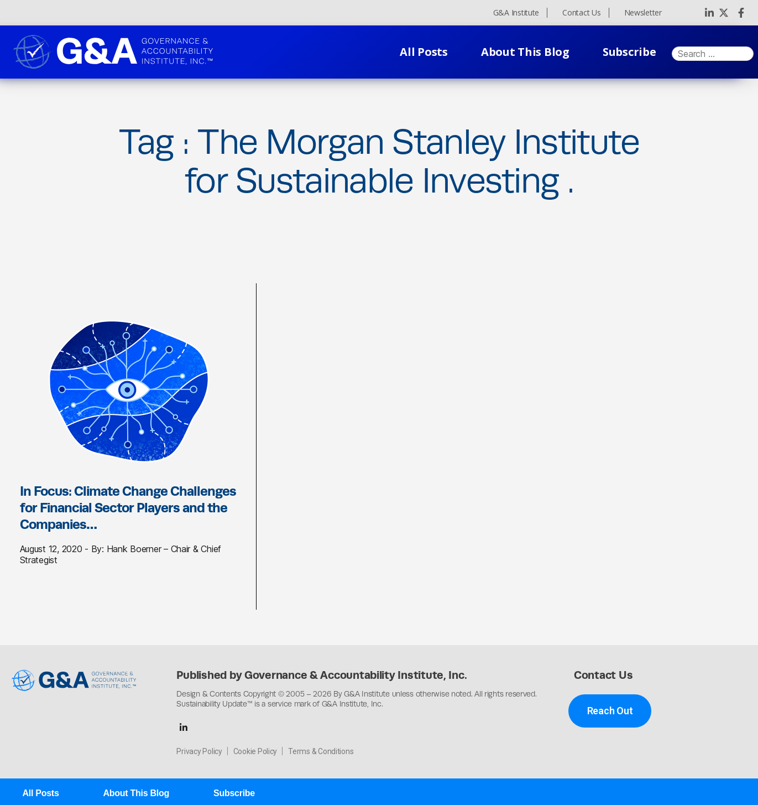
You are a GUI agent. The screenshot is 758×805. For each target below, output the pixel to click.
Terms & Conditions (320, 751)
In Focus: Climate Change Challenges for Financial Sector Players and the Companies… (128, 507)
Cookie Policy (255, 751)
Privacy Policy (199, 751)
